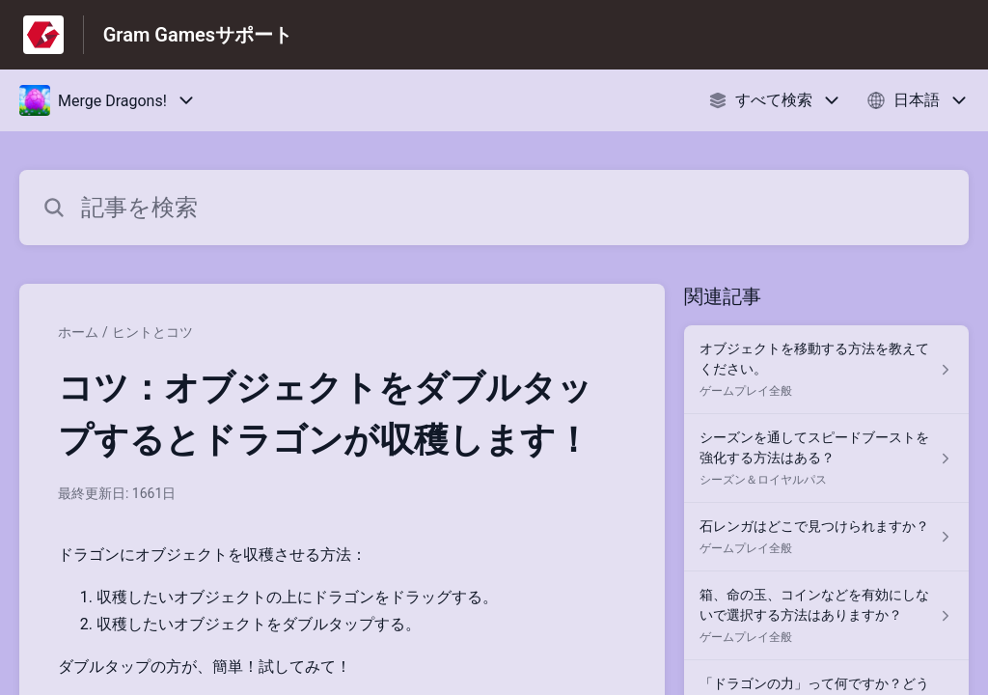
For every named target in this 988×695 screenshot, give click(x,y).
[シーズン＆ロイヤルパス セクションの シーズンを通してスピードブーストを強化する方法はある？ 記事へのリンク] (826, 458)
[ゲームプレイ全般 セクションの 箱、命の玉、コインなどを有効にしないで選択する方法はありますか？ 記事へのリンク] (826, 615)
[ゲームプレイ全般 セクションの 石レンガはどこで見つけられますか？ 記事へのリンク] (826, 537)
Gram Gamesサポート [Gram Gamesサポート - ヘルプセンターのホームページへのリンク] (197, 34)
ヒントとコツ (152, 332)
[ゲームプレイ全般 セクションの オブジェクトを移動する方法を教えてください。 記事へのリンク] (826, 369)
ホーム (78, 332)
